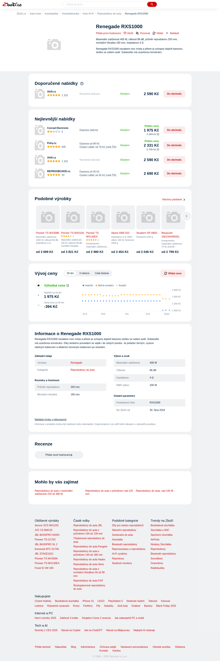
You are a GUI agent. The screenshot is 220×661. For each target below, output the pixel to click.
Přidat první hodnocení (108, 33)
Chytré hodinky (43, 601)
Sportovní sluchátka (162, 535)
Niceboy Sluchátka (161, 544)
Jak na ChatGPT (93, 630)
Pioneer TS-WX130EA (47, 563)
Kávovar (165, 601)
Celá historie (102, 273)
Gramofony (157, 563)
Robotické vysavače (58, 606)
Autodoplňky (51, 13)
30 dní (70, 273)
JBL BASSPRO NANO (47, 535)
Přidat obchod (42, 647)
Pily (98, 606)
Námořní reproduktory (124, 530)
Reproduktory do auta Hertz (88, 564)
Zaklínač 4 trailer (69, 618)
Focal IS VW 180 (44, 568)
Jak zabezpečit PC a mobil (129, 618)
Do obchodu (174, 93)
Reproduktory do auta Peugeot (90, 546)
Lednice (39, 606)
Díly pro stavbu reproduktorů (127, 525)
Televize (152, 601)
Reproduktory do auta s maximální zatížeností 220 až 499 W (54, 492)
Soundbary (157, 558)
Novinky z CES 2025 (46, 630)
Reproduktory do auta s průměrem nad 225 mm (109, 492)
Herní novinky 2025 (45, 618)
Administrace (88, 647)
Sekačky (108, 606)
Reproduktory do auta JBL (87, 525)
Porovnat (143, 33)
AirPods (155, 539)
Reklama (180, 647)
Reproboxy (118, 558)
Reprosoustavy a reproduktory (128, 549)
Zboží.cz (21, 13)
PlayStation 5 (115, 601)
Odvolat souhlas (162, 647)
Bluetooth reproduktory (124, 544)
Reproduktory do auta (109, 13)
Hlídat (157, 33)
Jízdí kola (122, 606)
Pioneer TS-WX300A (46, 558)
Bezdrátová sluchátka (162, 525)
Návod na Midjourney (118, 630)
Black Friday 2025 (166, 606)
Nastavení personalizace (134, 647)
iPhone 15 (88, 601)
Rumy (76, 606)
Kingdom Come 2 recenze (96, 618)
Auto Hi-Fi (88, 13)
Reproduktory (158, 549)
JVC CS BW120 (43, 530)
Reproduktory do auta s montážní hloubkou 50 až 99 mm (89, 572)
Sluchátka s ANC (160, 530)
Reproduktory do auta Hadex (89, 559)
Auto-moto (35, 13)
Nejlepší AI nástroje (144, 630)
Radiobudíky (157, 568)
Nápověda (60, 647)
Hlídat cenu (173, 273)
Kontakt (103, 650)
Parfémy (88, 606)
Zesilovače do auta (122, 535)
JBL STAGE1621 (44, 553)
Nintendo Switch (136, 601)
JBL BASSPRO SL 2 (46, 544)
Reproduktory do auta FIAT (88, 580)
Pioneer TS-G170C (45, 539)
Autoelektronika (70, 13)
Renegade (76, 362)
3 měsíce (84, 273)
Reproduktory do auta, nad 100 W (154, 490)
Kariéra (116, 650)
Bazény (148, 606)
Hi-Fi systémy (119, 553)
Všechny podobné (173, 199)
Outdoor (135, 606)
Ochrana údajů (108, 647)
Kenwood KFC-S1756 (47, 549)
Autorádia (117, 539)
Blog (73, 647)
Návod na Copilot (70, 630)
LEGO (101, 601)
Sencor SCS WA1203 (47, 525)
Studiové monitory (122, 563)
